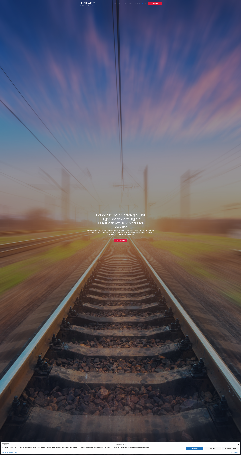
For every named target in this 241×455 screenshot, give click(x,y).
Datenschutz (11, 452)
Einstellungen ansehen (230, 448)
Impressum (16, 452)
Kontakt (138, 4)
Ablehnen (212, 448)
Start (116, 4)
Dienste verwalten (234, 452)
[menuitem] (142, 3)
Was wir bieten (130, 4)
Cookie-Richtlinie (5, 452)
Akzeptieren (194, 448)
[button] (238, 444)
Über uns (121, 4)
